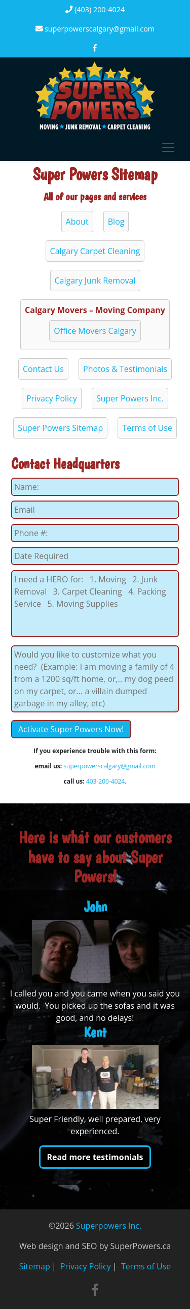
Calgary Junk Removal (95, 280)
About (77, 221)
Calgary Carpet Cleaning (95, 251)
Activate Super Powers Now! (71, 729)
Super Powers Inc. (130, 398)
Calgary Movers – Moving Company (95, 310)
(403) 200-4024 (95, 9)
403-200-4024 (105, 781)
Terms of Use (147, 427)
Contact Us (43, 369)
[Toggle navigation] (168, 147)
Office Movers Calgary (95, 330)
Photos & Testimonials (125, 369)
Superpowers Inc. (108, 1225)
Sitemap (34, 1266)
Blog (116, 221)
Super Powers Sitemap (60, 427)
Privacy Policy (51, 398)
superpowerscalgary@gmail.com (95, 29)
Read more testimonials (95, 1157)
